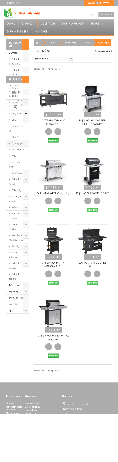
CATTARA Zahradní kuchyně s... (53, 122)
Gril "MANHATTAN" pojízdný (53, 193)
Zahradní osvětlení (14, 72)
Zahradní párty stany (14, 61)
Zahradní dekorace (14, 83)
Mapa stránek (13, 450)
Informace (17, 320)
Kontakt (40, 31)
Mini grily (15, 136)
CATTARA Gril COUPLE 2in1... (92, 264)
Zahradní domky (14, 265)
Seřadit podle (41, 58)
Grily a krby (17, 113)
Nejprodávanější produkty (14, 408)
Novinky (10, 403)
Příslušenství (17, 149)
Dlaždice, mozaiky (15, 105)
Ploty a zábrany (14, 255)
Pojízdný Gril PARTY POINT (92, 193)
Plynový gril (17, 143)
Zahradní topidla (14, 276)
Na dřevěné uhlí (16, 128)
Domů (11, 23)
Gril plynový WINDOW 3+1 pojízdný (53, 337)
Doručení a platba (19, 341)
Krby (13, 155)
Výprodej (13, 291)
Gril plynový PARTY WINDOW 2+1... (53, 264)
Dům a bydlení (17, 31)
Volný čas (48, 23)
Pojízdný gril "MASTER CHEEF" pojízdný (92, 122)
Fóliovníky (16, 190)
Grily (13, 119)
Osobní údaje (31, 413)
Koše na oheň (14, 164)
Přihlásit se (13, 2)
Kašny (14, 207)
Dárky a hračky (73, 23)
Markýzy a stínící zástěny (16, 237)
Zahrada (28, 23)
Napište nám (12, 413)
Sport (94, 23)
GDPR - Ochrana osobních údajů (10, 443)
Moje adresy (30, 410)
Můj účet (30, 396)
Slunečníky (16, 172)
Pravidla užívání (18, 345)
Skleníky (15, 246)
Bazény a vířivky (15, 198)
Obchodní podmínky (15, 335)
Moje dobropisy (32, 406)
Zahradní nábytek (14, 94)
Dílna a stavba (14, 226)
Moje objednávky (33, 403)
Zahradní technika (14, 216)
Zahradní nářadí (14, 181)
